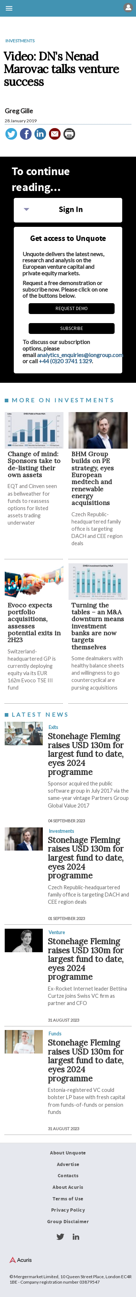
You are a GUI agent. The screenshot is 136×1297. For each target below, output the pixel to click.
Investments (19, 40)
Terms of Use (68, 1199)
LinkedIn (75, 1237)
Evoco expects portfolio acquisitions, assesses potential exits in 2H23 (34, 622)
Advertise (68, 1164)
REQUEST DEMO (71, 308)
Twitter (60, 1237)
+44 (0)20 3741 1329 (65, 360)
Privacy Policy (68, 1210)
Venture (57, 932)
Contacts (68, 1175)
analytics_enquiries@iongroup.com (80, 354)
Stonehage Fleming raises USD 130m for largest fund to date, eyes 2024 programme (86, 754)
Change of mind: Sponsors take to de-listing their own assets (34, 464)
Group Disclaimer (68, 1221)
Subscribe (71, 328)
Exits (53, 727)
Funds (55, 1034)
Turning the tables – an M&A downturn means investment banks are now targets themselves (97, 626)
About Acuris (68, 1187)
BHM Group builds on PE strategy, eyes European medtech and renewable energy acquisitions (92, 478)
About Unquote (68, 1153)
